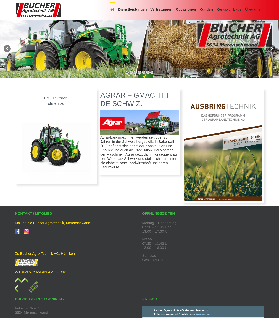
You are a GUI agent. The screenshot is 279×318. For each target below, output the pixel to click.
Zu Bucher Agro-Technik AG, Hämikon (45, 254)
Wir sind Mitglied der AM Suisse (40, 272)
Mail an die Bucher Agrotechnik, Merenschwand (52, 223)
